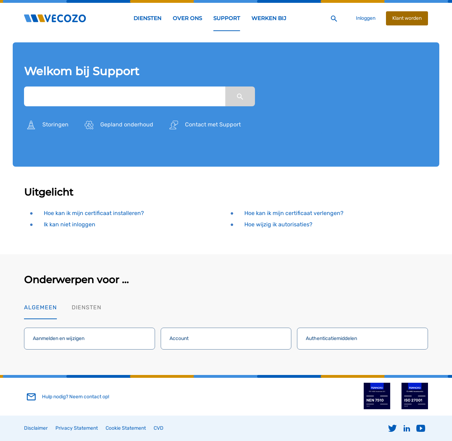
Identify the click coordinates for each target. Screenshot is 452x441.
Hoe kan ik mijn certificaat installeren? (94, 213)
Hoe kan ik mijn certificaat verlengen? (293, 213)
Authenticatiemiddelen (331, 338)
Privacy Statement (76, 428)
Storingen (46, 125)
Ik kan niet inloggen (69, 224)
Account (179, 338)
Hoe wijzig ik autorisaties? (278, 224)
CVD (158, 428)
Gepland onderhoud (117, 125)
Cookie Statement (126, 428)
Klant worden (407, 18)
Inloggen (365, 18)
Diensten (86, 307)
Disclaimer (36, 428)
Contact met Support (204, 125)
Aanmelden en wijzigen (58, 338)
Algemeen (40, 307)
